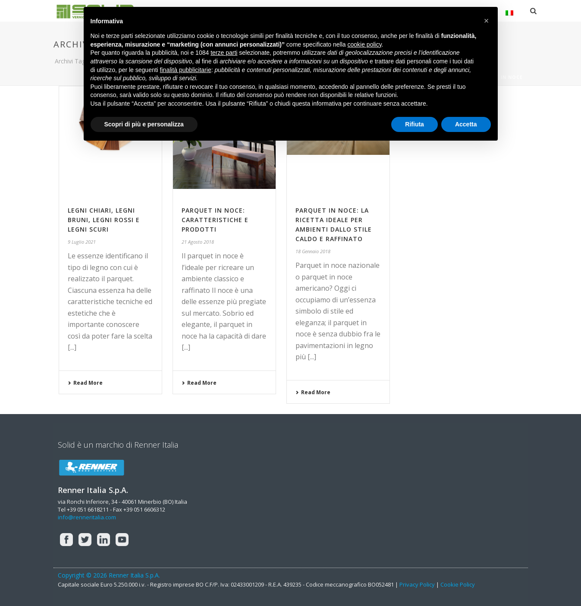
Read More (85, 382)
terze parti (223, 52)
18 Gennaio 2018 (312, 251)
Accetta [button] (466, 124)
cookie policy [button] (364, 44)
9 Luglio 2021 (82, 242)
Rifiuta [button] (414, 124)
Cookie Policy (457, 584)
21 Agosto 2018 (198, 242)
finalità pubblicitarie (185, 69)
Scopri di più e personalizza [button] (144, 124)
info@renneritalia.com (87, 517)
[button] (486, 21)
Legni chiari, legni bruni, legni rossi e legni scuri (104, 219)
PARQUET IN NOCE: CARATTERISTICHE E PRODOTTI (215, 219)
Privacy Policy (417, 584)
